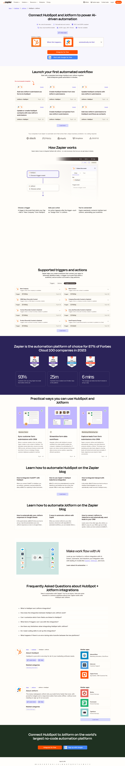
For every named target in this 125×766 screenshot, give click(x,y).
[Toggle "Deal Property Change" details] (86, 321)
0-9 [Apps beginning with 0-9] (35, 764)
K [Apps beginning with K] (58, 764)
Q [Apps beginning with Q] (70, 764)
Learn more (31, 660)
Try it (41, 99)
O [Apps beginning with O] (66, 764)
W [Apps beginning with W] (83, 764)
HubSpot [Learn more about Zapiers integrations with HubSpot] (16, 8)
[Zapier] (7, 2)
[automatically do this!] (84, 42)
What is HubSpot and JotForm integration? (34, 608)
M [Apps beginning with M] (62, 764)
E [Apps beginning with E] (46, 764)
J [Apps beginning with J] (56, 764)
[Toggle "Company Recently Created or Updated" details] (86, 300)
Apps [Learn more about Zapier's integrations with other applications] (10, 8)
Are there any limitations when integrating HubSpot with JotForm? (43, 626)
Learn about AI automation (77, 565)
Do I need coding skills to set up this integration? (37, 631)
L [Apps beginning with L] (60, 764)
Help (40, 660)
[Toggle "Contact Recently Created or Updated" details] (38, 311)
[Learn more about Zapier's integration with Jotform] (19, 690)
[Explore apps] (95, 2)
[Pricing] (48, 2)
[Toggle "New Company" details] (38, 290)
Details (42, 87)
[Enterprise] (42, 2)
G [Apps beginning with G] (50, 764)
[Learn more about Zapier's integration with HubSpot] (19, 652)
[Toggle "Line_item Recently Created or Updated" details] (86, 311)
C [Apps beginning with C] (42, 764)
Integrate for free (62, 52)
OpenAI (87, 561)
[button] (62, 57)
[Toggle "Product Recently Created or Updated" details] (38, 321)
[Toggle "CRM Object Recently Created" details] (38, 300)
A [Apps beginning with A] (38, 764)
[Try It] (38, 294)
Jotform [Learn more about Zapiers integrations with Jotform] (24, 8)
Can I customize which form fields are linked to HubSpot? (40, 617)
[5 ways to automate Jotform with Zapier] (62, 521)
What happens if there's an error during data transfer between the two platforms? (49, 635)
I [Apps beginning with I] (54, 764)
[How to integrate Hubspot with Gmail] (95, 482)
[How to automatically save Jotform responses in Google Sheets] (30, 521)
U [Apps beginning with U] (79, 764)
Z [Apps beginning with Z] (89, 764)
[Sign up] (118, 2)
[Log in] (112, 2)
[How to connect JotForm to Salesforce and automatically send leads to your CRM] (95, 521)
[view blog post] (30, 482)
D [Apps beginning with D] (44, 764)
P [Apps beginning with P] (68, 764)
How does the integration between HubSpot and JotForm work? (42, 613)
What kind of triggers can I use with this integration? (38, 622)
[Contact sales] (105, 2)
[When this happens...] (41, 42)
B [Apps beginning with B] (40, 764)
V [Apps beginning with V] (81, 764)
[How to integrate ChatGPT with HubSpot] (30, 482)
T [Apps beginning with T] (77, 764)
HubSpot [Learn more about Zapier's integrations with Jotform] (34, 649)
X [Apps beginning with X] (85, 764)
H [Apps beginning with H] (52, 764)
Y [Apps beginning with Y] (87, 764)
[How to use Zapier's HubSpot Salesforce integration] (62, 482)
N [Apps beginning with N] (64, 764)
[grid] (32, 173)
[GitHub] (86, 2)
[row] (32, 173)
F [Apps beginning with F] (48, 764)
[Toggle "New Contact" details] (86, 290)
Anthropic (94, 561)
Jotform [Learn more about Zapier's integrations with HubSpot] (34, 687)
